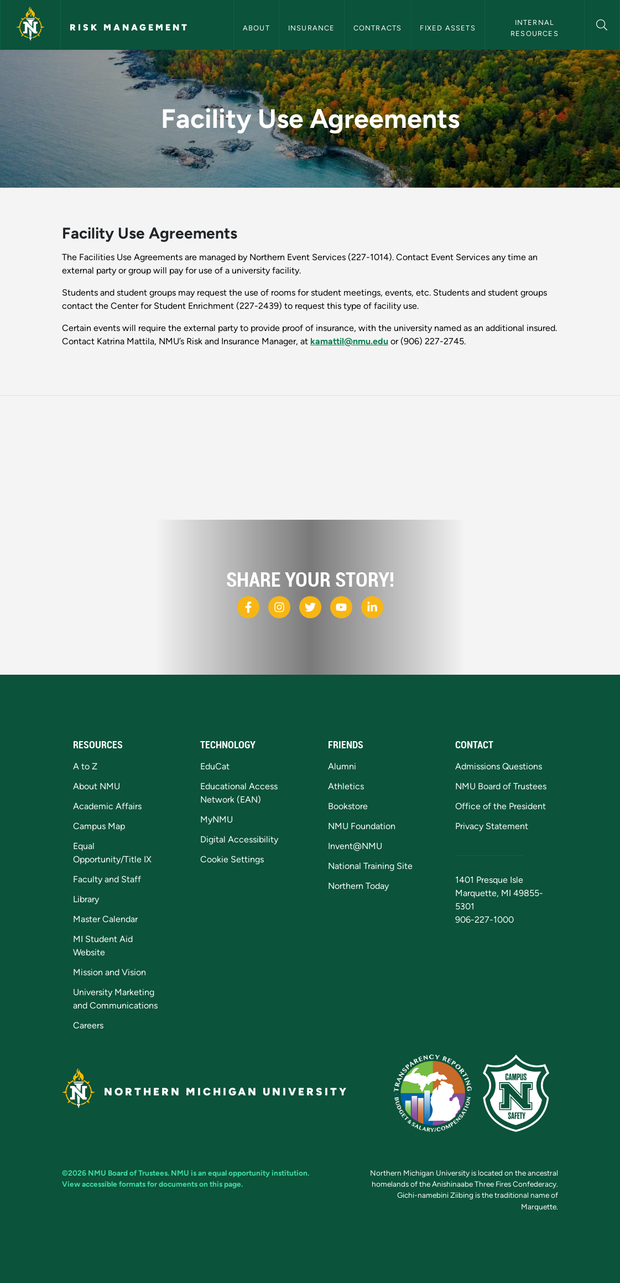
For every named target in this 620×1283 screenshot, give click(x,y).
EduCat (215, 766)
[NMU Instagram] (279, 607)
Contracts (377, 28)
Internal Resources (534, 27)
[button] (602, 23)
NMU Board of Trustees (500, 786)
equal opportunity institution (258, 1172)
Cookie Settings (232, 859)
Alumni (342, 766)
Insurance (311, 28)
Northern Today (358, 886)
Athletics (346, 786)
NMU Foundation (361, 826)
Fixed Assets (447, 28)
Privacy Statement (491, 826)
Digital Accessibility (239, 839)
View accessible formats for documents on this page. (152, 1183)
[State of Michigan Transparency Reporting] (438, 1092)
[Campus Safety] (520, 1092)
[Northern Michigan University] (30, 25)
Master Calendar (105, 919)
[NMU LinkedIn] (372, 607)
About (256, 28)
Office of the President (500, 806)
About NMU (96, 786)
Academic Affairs (107, 806)
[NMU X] (310, 607)
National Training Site (370, 866)
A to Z (85, 766)
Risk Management (129, 27)
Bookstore (348, 806)
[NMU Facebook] (248, 607)
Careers (88, 1025)
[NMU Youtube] (341, 607)
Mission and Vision (109, 972)
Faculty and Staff (107, 879)
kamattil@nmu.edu (349, 341)
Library (86, 899)
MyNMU (216, 819)
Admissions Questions (498, 766)
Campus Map (99, 826)
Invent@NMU (355, 846)
